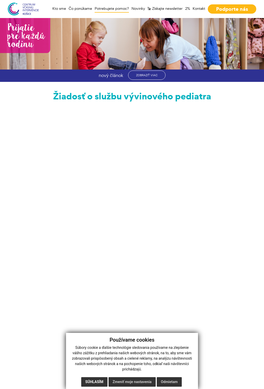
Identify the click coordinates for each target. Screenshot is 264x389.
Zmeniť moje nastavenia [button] (132, 382)
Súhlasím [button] (94, 382)
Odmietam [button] (169, 382)
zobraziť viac (147, 75)
